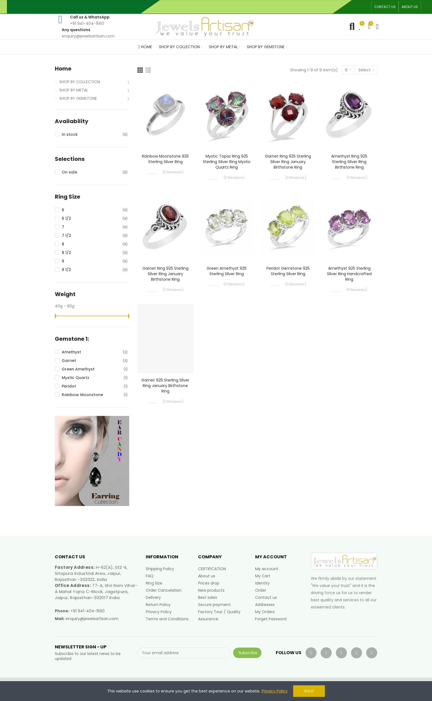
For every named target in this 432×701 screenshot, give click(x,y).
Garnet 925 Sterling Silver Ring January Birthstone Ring (165, 385)
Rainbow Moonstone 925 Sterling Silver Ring (165, 158)
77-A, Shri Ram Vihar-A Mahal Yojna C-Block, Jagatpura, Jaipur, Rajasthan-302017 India (96, 591)
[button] (385, 7)
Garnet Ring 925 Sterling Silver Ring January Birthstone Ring (288, 161)
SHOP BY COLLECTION (79, 82)
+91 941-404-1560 (88, 611)
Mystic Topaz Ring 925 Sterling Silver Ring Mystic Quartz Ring (227, 161)
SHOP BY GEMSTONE (78, 98)
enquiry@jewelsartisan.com (92, 618)
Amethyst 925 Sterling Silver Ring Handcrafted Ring (349, 274)
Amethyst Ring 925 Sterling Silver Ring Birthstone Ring (349, 161)
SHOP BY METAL (73, 90)
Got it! (309, 691)
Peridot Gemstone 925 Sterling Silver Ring (288, 271)
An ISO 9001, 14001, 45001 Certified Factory (229, 6)
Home (63, 68)
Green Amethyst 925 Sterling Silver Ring (227, 271)
